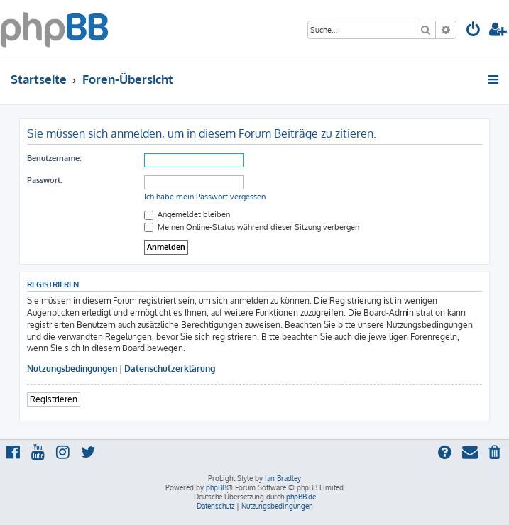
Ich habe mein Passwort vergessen (205, 196)
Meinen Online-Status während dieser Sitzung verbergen (251, 227)
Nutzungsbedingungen (72, 368)
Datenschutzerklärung (169, 368)
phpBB (216, 487)
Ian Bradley (283, 478)
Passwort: (44, 180)
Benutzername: (54, 158)
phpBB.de (301, 496)
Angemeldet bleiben (187, 214)
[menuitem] (473, 30)
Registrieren (53, 399)
